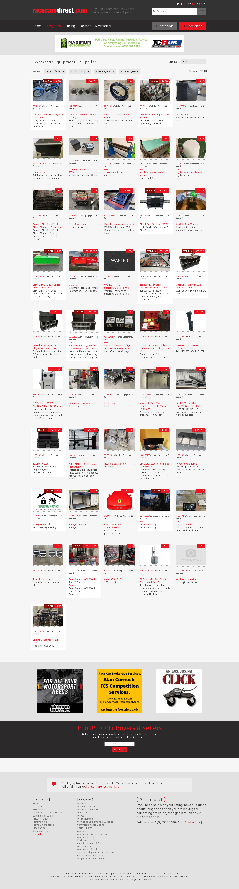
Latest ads (165, 26)
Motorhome (75, 285)
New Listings (40, 809)
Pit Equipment (85, 818)
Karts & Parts (84, 828)
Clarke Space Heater (79, 224)
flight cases (39, 172)
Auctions (82, 831)
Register (200, 3)
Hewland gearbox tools (116, 464)
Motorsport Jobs (86, 837)
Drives (80, 815)
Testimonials (40, 821)
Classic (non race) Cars (89, 843)
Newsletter (103, 26)
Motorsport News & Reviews (93, 834)
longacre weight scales (187, 524)
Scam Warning (40, 831)
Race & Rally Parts (87, 806)
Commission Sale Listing (90, 825)
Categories (53, 26)
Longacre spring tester (80, 403)
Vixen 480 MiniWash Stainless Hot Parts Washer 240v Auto (153, 406)
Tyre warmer (182, 114)
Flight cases (110, 403)
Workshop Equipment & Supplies (95, 821)
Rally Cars (82, 812)
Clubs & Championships (90, 855)
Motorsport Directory (89, 849)
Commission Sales (43, 815)
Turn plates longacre (43, 579)
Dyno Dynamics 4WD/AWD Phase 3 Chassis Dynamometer (82, 582)
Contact (85, 26)
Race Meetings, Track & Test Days (95, 852)
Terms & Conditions (43, 825)
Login (188, 3)
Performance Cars (87, 840)
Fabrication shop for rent (188, 579)
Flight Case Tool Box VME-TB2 (155, 224)
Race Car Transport (87, 809)
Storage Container (78, 524)
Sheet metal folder (113, 172)
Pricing (70, 26)
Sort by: (173, 61)
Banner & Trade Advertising (47, 812)
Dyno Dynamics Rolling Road (119, 224)
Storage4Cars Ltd (41, 524)
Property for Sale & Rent (90, 858)
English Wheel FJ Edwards (189, 172)
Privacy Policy (40, 818)
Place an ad (192, 26)
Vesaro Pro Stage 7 (149, 524)
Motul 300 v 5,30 (112, 579)
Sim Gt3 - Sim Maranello (188, 224)
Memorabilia (84, 846)
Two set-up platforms (186, 464)
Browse (37, 803)
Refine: (36, 71)
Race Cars (82, 803)
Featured (38, 806)
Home (37, 26)
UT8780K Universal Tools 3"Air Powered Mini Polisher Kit (154, 348)
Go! (202, 11)
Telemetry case (40, 464)
